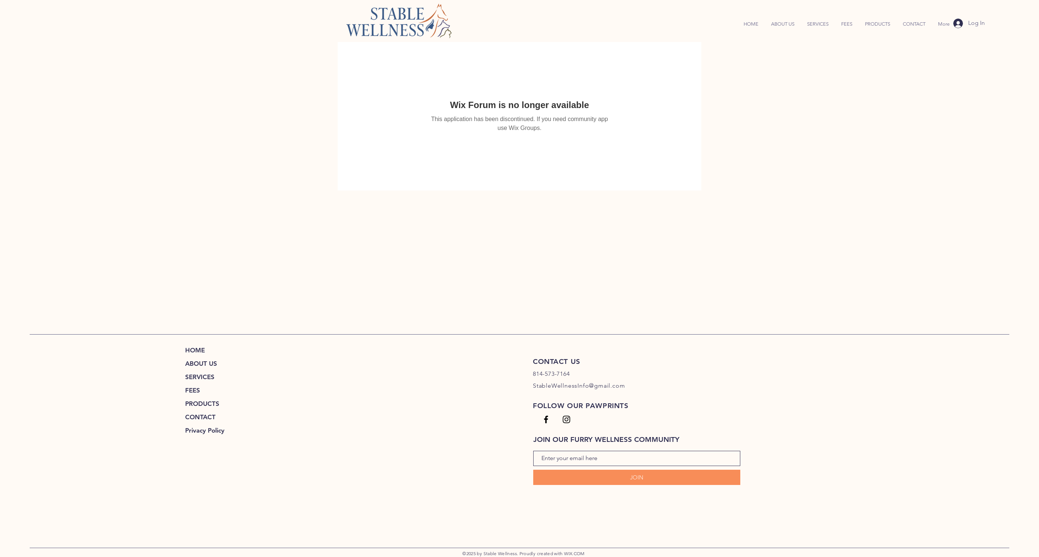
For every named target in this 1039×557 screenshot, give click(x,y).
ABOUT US (201, 363)
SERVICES (199, 377)
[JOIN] (636, 477)
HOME (195, 350)
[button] (878, 24)
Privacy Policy (204, 430)
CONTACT (200, 417)
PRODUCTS (202, 403)
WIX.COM (574, 553)
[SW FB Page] (546, 419)
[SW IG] (566, 419)
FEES (192, 390)
